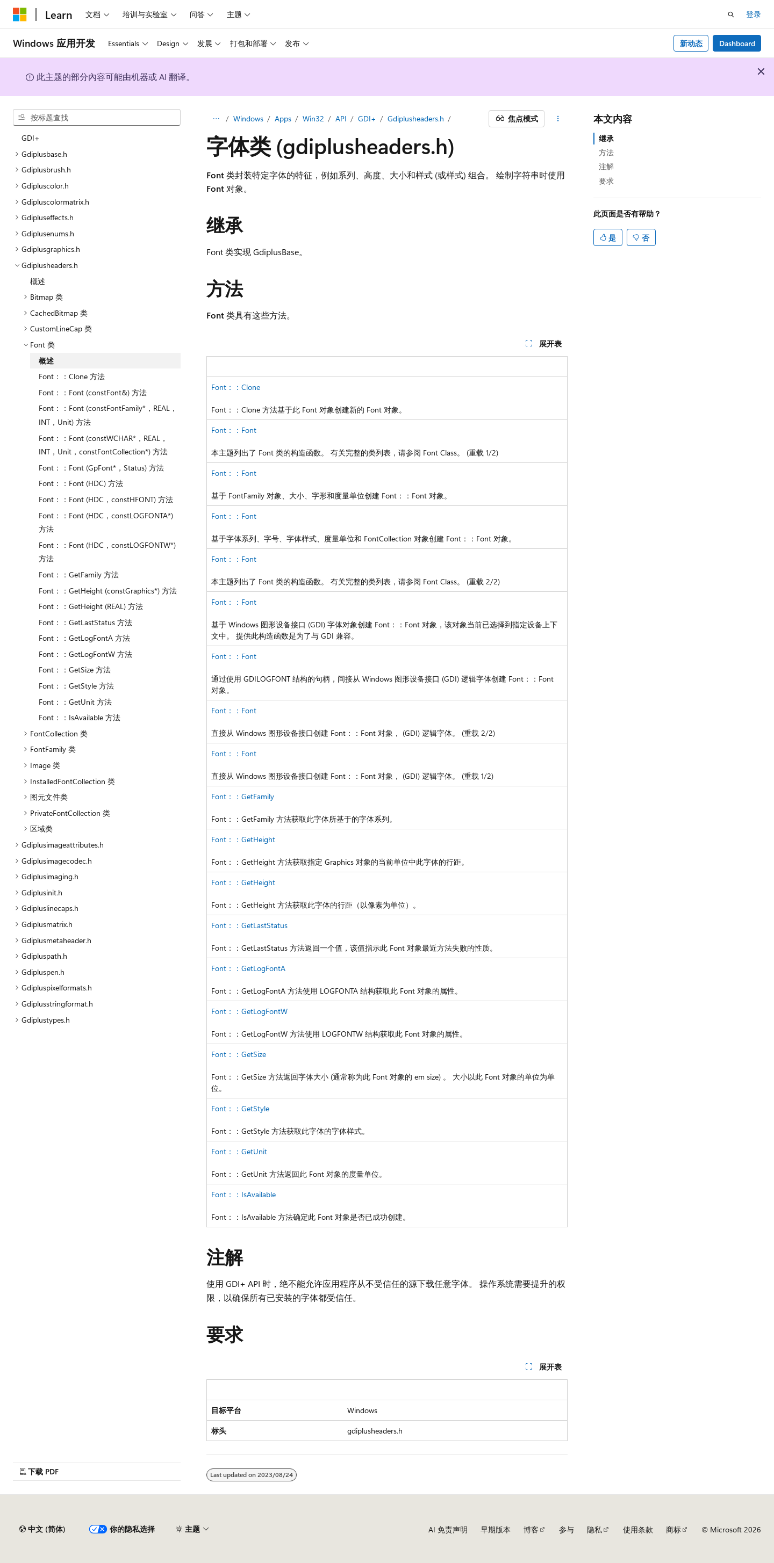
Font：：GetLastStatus (249, 925)
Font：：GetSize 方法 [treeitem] (75, 669)
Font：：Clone (235, 387)
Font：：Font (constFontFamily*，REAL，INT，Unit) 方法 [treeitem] (108, 415)
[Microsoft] (20, 14)
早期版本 (496, 1529)
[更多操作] (558, 118)
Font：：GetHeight (243, 839)
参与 (566, 1529)
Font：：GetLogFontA (248, 968)
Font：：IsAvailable (243, 1194)
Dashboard (737, 43)
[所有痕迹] (215, 118)
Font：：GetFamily (242, 796)
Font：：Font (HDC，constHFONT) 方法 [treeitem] (106, 499)
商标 (673, 1529)
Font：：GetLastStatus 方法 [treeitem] (85, 622)
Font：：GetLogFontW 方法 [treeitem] (85, 654)
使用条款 (638, 1529)
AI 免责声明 (448, 1529)
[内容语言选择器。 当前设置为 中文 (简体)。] (42, 1529)
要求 (606, 181)
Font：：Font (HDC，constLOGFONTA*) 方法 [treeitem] (106, 522)
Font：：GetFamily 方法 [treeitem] (79, 574)
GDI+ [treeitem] (31, 138)
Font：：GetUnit (239, 1151)
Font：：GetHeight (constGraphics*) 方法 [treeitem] (108, 590)
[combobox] (97, 117)
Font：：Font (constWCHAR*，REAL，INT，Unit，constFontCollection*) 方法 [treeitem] (103, 445)
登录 (753, 14)
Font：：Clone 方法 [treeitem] (72, 376)
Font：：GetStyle (240, 1108)
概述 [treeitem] (37, 281)
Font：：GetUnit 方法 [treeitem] (75, 702)
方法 (606, 152)
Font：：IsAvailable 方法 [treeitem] (79, 717)
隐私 (594, 1529)
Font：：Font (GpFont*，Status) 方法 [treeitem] (101, 467)
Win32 (313, 118)
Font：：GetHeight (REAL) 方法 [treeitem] (91, 606)
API (341, 118)
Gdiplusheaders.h (416, 118)
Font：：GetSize (238, 1054)
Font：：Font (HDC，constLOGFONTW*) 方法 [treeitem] (107, 552)
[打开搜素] (731, 14)
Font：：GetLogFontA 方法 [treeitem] (84, 638)
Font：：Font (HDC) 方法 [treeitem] (81, 483)
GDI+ (367, 118)
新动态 (691, 43)
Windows (248, 118)
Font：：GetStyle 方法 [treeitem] (76, 686)
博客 (531, 1529)
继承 (606, 138)
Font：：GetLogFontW (249, 1011)
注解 (606, 166)
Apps (283, 118)
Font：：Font (233, 430)
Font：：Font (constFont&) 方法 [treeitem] (93, 392)
